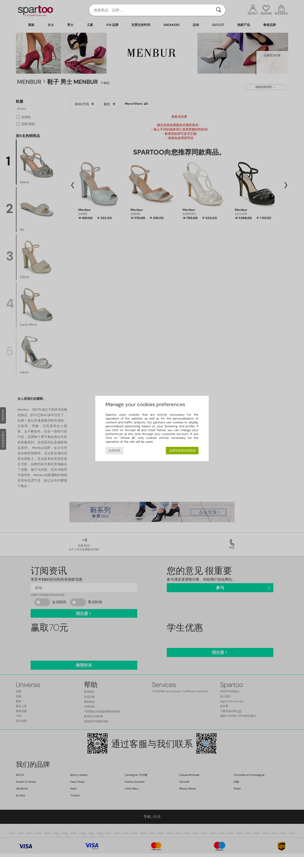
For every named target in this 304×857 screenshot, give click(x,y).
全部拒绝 (114, 450)
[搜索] (218, 10)
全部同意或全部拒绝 (182, 450)
